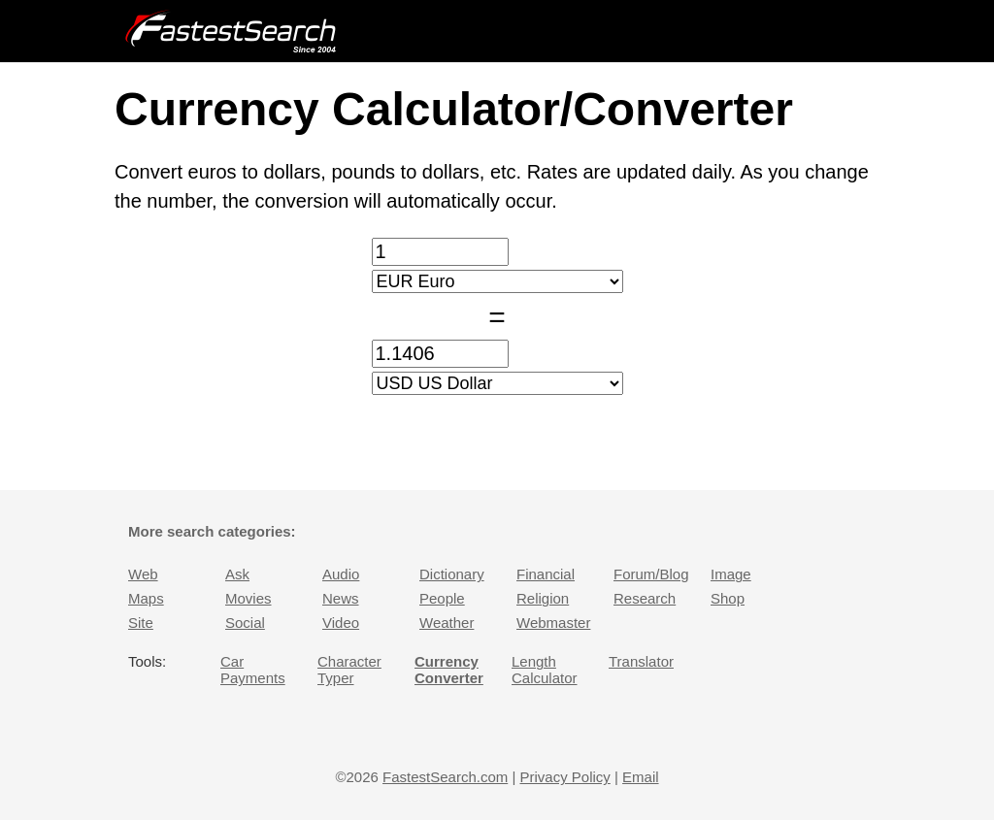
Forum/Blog (651, 574)
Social (245, 622)
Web (143, 574)
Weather (446, 622)
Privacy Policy (564, 777)
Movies (248, 598)
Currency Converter (448, 669)
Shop (728, 598)
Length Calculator (545, 669)
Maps (146, 598)
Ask (237, 574)
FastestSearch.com (445, 777)
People (442, 598)
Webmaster (553, 622)
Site (140, 622)
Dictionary (451, 574)
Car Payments (252, 669)
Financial (545, 574)
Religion (542, 598)
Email (640, 777)
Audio (340, 574)
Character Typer (349, 669)
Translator (641, 661)
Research (644, 598)
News (340, 598)
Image (731, 574)
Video (340, 622)
